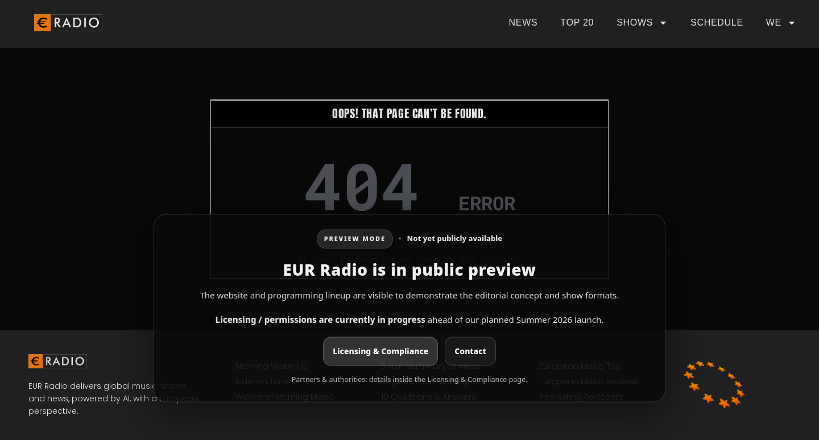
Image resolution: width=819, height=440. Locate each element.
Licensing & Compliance (380, 351)
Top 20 (577, 22)
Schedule (716, 22)
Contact (470, 351)
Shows (642, 23)
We (781, 23)
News (523, 22)
